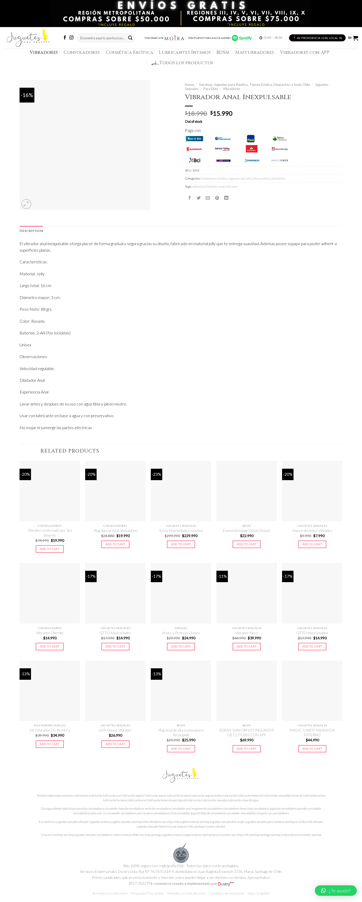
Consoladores (82, 52)
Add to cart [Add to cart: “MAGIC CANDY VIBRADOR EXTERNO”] (312, 748)
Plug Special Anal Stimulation (115, 530)
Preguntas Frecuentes (147, 893)
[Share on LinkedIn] (226, 198)
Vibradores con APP (304, 52)
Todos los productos (182, 63)
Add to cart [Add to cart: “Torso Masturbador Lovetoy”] (181, 544)
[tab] (31, 231)
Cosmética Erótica (129, 52)
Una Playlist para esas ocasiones (220, 38)
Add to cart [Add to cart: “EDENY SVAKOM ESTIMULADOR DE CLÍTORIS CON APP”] (247, 748)
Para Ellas (210, 89)
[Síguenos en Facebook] (65, 38)
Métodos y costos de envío (186, 893)
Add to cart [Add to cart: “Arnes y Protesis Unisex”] (181, 646)
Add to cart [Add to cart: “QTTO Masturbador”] (115, 646)
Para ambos (261, 178)
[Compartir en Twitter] (199, 198)
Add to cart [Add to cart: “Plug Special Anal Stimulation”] (115, 544)
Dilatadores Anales (214, 178)
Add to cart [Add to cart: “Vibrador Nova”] (247, 646)
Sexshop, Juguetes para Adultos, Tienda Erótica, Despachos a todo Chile (254, 84)
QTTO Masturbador (115, 633)
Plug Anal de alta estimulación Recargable (181, 732)
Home (189, 84)
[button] (336, 890)
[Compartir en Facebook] (189, 198)
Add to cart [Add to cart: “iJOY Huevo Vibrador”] (115, 744)
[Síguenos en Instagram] (71, 38)
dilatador (198, 186)
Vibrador (232, 186)
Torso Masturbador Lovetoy (181, 530)
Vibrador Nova (246, 633)
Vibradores (44, 52)
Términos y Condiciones (110, 893)
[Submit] (130, 38)
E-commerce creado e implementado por (192, 883)
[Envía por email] (208, 198)
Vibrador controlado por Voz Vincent (50, 532)
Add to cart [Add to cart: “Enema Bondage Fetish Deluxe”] (247, 544)
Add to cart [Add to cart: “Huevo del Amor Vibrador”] (312, 544)
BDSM (222, 52)
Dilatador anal (214, 186)
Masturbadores (254, 52)
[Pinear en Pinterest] (217, 198)
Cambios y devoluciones (227, 893)
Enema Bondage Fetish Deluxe (246, 530)
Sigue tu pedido (259, 893)
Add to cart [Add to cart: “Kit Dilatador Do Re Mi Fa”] (50, 744)
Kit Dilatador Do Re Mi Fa (50, 730)
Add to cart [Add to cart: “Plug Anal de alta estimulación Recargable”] (181, 748)
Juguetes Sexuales (240, 178)
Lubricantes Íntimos (185, 52)
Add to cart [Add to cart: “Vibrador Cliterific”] (50, 646)
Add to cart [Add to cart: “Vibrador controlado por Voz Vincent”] (50, 548)
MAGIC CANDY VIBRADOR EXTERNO (312, 732)
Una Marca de (164, 38)
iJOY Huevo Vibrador (115, 730)
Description (31, 231)
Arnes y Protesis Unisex (181, 633)
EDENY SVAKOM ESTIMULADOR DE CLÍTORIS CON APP (247, 732)
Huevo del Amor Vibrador (312, 530)
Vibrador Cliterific (50, 633)
